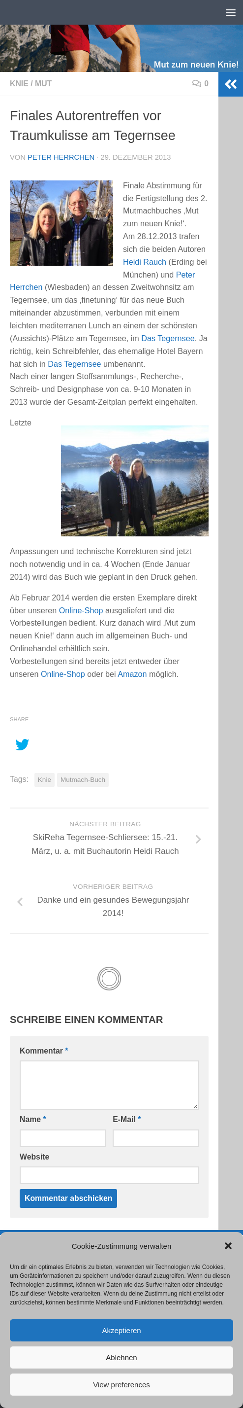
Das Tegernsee (167, 338)
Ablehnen (121, 1357)
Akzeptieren (121, 1330)
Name (33, 1119)
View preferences (121, 1384)
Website (34, 1157)
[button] (228, 1246)
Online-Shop (81, 610)
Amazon (132, 673)
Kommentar (44, 1051)
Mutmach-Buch (83, 779)
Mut (43, 83)
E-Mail (127, 1119)
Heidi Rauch (144, 261)
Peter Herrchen (61, 157)
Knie (19, 83)
